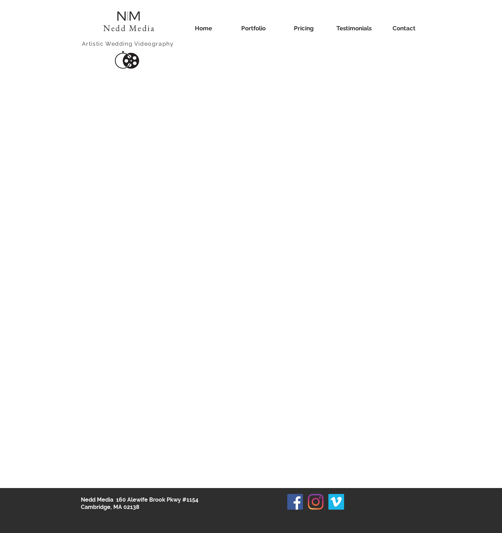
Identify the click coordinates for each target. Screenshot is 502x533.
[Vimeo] (336, 502)
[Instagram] (316, 502)
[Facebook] (295, 502)
